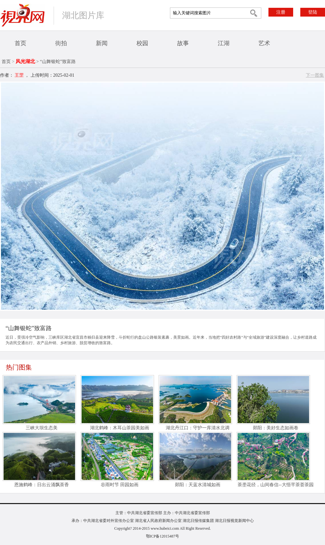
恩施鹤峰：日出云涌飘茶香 (41, 484)
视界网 (22, 15)
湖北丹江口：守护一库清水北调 (197, 427)
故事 (183, 43)
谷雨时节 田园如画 (119, 484)
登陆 (312, 12)
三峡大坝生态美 (42, 427)
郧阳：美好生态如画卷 (275, 427)
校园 (142, 43)
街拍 (61, 43)
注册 (280, 12)
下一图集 (315, 75)
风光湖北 (25, 61)
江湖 (223, 43)
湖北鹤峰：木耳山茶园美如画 (119, 427)
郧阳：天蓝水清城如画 (197, 484)
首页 (20, 43)
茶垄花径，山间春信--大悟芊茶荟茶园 (275, 484)
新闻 (102, 43)
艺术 (264, 43)
